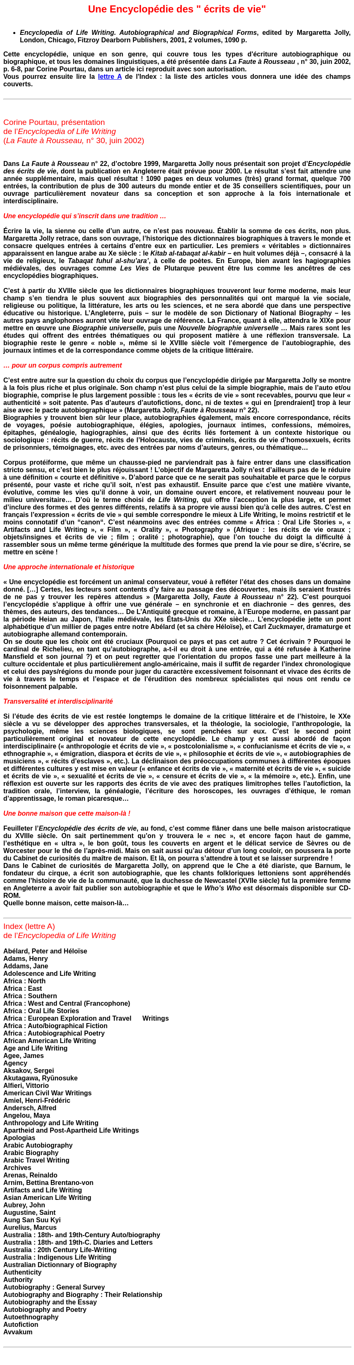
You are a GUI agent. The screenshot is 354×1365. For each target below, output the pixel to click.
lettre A (110, 76)
